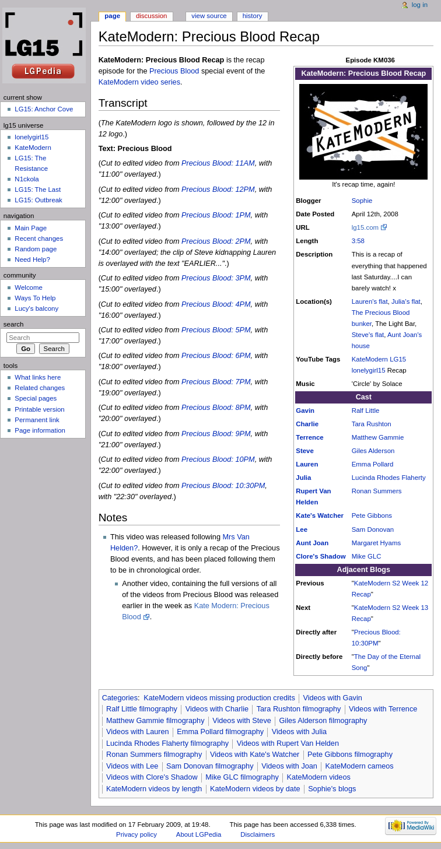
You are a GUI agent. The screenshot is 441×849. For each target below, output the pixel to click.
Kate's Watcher (320, 515)
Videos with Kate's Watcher (254, 754)
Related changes (40, 387)
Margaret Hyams (376, 542)
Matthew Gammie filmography (155, 721)
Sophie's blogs (332, 789)
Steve (304, 450)
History (252, 15)
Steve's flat (368, 334)
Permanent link (37, 419)
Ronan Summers (377, 490)
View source (208, 15)
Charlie (307, 423)
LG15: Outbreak (38, 200)
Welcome (29, 287)
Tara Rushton (371, 423)
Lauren (307, 464)
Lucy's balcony (36, 308)
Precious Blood (174, 71)
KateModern (370, 359)
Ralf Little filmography (141, 709)
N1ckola (26, 179)
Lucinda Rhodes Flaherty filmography (167, 743)
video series (160, 82)
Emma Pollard (373, 464)
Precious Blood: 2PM (215, 241)
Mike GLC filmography (242, 777)
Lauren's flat (370, 301)
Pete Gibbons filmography (350, 754)
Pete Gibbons (372, 515)
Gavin (305, 410)
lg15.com (365, 227)
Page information (40, 430)
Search (14, 324)
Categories (120, 698)
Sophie (362, 200)
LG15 (398, 359)
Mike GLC (367, 556)
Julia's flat (406, 301)
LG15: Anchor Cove (44, 109)
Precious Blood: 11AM (218, 163)
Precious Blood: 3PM (215, 278)
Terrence (309, 437)
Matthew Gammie (378, 437)
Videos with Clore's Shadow (152, 777)
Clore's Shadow (320, 556)
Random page (36, 248)
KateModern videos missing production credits (219, 698)
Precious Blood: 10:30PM (223, 486)
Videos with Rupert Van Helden (288, 743)
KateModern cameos (360, 766)
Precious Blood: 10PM (218, 459)
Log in (420, 4)
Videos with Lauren (137, 732)
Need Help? (32, 259)
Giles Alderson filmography (323, 721)
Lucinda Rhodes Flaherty (389, 477)
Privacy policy (136, 834)
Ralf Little (366, 410)
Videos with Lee (132, 766)
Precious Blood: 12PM (218, 189)
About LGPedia (198, 834)
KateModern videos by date (255, 789)
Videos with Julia (299, 732)
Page (112, 15)
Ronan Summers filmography (154, 754)
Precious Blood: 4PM (215, 304)
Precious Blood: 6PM (215, 356)
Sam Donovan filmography (210, 766)
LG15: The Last (38, 189)
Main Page (31, 227)
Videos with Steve (241, 721)
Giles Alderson (373, 450)
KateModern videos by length (154, 789)
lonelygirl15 (369, 370)
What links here (38, 377)
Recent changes (39, 238)
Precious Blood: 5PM (215, 330)
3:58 (358, 240)
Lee (301, 529)
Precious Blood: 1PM (215, 215)
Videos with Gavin (332, 698)
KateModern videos (319, 777)
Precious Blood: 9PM (215, 434)
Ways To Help (35, 297)
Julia (303, 477)
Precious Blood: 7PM (215, 382)
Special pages (36, 398)
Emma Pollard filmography (220, 732)
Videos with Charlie (217, 709)
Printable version (39, 409)
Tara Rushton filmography (299, 709)
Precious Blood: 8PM (215, 408)
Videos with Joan (289, 766)
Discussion (151, 15)
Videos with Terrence (383, 709)
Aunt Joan (312, 542)
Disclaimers (257, 834)
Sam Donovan (373, 529)
